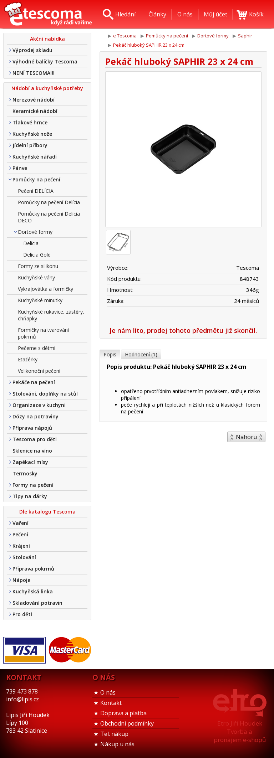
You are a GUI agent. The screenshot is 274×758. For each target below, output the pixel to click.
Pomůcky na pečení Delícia (49, 202)
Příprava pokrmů (33, 568)
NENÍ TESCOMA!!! (33, 72)
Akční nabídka (47, 38)
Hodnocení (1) (141, 354)
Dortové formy (35, 231)
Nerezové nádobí (33, 99)
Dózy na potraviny (35, 416)
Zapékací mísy (30, 462)
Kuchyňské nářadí (34, 156)
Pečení (20, 534)
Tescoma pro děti (34, 439)
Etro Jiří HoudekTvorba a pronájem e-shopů (240, 731)
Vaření (20, 523)
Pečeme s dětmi (36, 348)
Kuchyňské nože (32, 133)
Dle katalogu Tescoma (47, 511)
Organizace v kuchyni (39, 405)
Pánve (19, 168)
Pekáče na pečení (33, 382)
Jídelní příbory (29, 145)
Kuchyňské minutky (40, 300)
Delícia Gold (37, 254)
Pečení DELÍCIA (36, 190)
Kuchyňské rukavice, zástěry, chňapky (51, 315)
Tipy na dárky (29, 496)
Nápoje (21, 580)
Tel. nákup (114, 734)
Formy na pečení (33, 484)
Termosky (24, 473)
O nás (108, 692)
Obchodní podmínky (127, 723)
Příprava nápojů (32, 427)
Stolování (24, 557)
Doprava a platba (123, 713)
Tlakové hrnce (29, 122)
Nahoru (246, 437)
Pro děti (22, 614)
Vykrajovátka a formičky (45, 288)
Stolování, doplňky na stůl (45, 393)
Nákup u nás (117, 744)
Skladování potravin (37, 602)
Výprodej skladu (32, 50)
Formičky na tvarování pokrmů (43, 333)
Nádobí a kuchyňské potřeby (47, 88)
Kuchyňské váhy (36, 277)
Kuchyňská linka (32, 591)
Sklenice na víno (32, 450)
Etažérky (27, 359)
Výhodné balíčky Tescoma (44, 61)
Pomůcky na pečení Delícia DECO (49, 217)
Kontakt (111, 703)
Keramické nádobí (34, 111)
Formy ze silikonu (38, 266)
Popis (109, 354)
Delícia (31, 243)
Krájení (21, 545)
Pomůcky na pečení (36, 179)
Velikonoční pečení (39, 370)
